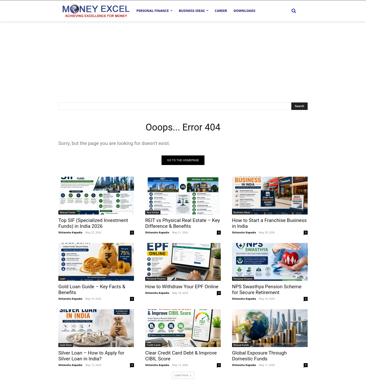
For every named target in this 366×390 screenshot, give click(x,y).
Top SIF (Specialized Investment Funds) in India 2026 (93, 223)
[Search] (299, 106)
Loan (62, 278)
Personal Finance (156, 278)
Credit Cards (154, 345)
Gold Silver (66, 345)
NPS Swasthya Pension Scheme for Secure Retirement (267, 289)
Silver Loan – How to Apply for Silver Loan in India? (91, 356)
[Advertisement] (183, 56)
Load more (183, 375)
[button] (293, 10)
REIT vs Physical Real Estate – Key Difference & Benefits (182, 223)
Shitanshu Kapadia (70, 232)
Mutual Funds (67, 212)
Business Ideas (241, 212)
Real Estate (153, 212)
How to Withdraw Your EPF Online (181, 286)
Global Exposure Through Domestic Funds (259, 356)
